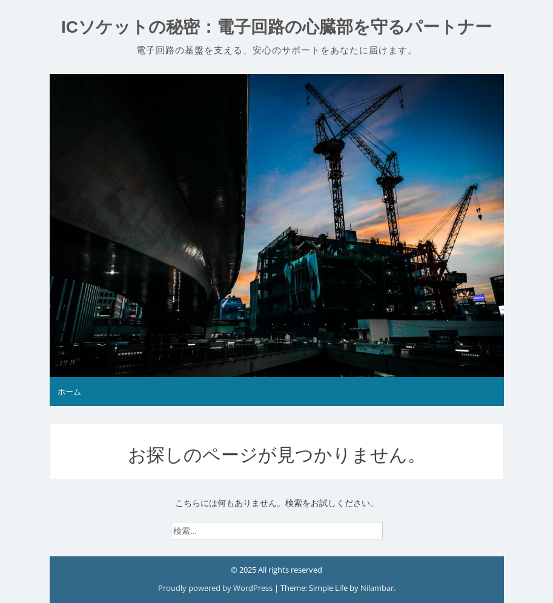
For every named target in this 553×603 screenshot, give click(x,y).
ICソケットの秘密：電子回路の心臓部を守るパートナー (276, 27)
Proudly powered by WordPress (216, 587)
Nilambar (377, 587)
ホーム (69, 391)
